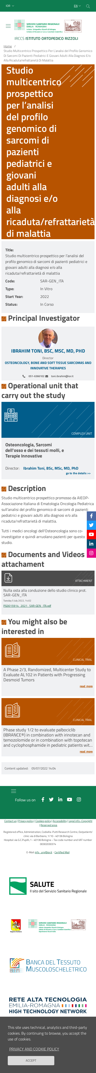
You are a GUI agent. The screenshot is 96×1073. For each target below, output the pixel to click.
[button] (10, 6)
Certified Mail (62, 852)
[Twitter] (91, 525)
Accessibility (60, 821)
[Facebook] (91, 515)
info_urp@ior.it (43, 852)
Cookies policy (43, 821)
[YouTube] (91, 534)
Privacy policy (25, 821)
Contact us (10, 821)
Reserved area (48, 825)
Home (8, 46)
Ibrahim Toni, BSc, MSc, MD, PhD (48, 351)
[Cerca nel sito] (88, 6)
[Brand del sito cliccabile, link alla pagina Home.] (48, 31)
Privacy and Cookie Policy (34, 1052)
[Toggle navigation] (8, 26)
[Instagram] (91, 553)
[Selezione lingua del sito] (78, 6)
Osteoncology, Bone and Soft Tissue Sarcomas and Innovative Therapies (48, 365)
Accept (31, 1063)
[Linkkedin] (91, 543)
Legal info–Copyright (80, 821)
